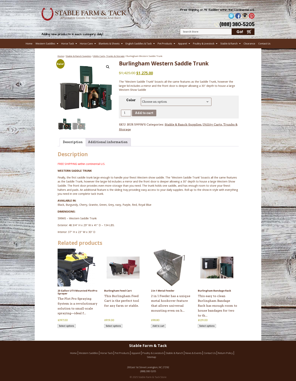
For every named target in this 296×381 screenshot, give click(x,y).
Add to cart (144, 113)
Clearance (249, 43)
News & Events (193, 353)
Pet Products (165, 43)
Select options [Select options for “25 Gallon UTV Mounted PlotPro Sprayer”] (66, 326)
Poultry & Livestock (203, 43)
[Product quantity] (126, 113)
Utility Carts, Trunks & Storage (109, 56)
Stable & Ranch (229, 43)
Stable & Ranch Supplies (78, 56)
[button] (107, 67)
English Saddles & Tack (139, 43)
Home (29, 43)
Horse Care (86, 43)
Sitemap (151, 357)
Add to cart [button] (158, 326)
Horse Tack (67, 43)
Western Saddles (45, 43)
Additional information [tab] (108, 142)
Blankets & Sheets (109, 43)
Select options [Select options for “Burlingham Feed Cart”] (113, 326)
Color (131, 100)
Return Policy (225, 353)
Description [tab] (73, 142)
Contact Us (264, 43)
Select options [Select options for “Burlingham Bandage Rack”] (207, 326)
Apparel (182, 43)
